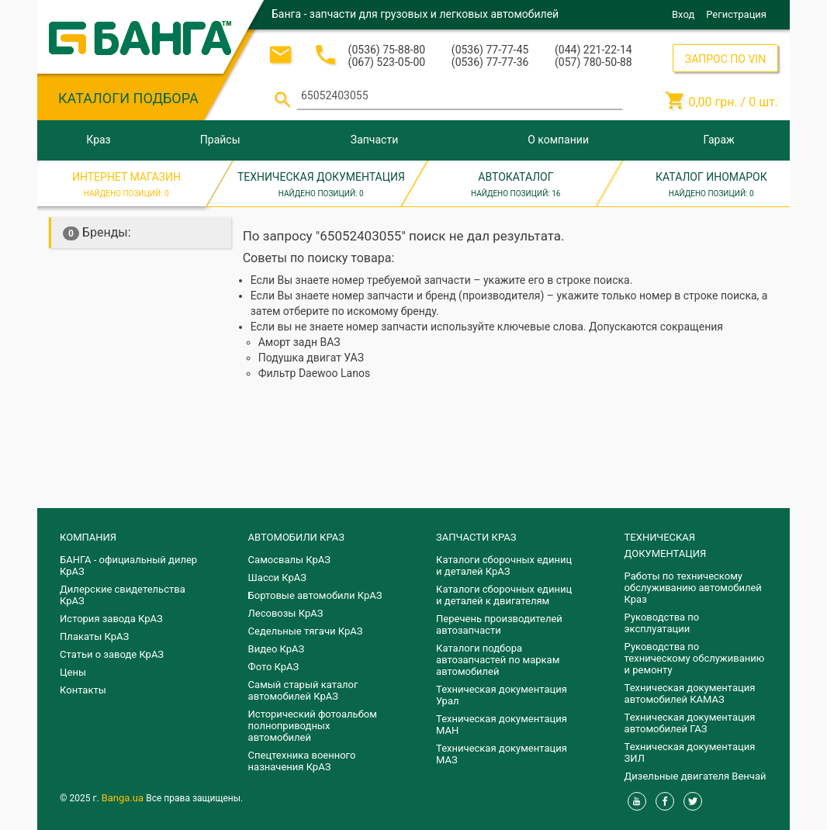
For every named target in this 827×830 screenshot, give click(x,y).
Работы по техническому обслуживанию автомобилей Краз (693, 587)
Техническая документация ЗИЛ (690, 752)
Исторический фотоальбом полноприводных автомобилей (312, 725)
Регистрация (736, 14)
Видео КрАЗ (276, 649)
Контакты (83, 690)
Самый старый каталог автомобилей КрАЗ (303, 690)
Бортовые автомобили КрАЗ (315, 595)
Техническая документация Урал (501, 695)
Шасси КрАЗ (277, 577)
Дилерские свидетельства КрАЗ (122, 595)
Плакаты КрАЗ (94, 636)
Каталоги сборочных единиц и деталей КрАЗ (504, 565)
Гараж (719, 139)
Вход (683, 14)
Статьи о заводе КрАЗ (112, 654)
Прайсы (220, 139)
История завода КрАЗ (111, 618)
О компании (558, 139)
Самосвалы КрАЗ (289, 559)
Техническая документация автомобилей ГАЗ (690, 723)
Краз (98, 139)
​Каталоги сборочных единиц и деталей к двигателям (504, 595)
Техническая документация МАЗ (501, 754)
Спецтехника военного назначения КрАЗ (302, 761)
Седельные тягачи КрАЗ (305, 631)
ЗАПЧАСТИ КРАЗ (476, 537)
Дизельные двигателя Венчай (695, 776)
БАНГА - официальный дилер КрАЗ (128, 565)
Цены (73, 672)
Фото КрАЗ (273, 667)
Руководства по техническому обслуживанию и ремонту (695, 658)
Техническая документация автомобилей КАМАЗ (690, 693)
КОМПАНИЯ (88, 537)
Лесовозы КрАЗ (286, 613)
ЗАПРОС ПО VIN (725, 59)
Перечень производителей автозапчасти (499, 624)
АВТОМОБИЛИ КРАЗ (296, 537)
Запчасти (374, 139)
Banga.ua (124, 798)
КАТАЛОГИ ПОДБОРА (128, 98)
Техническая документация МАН (501, 724)
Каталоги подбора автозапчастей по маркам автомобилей (497, 659)
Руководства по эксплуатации (662, 623)
